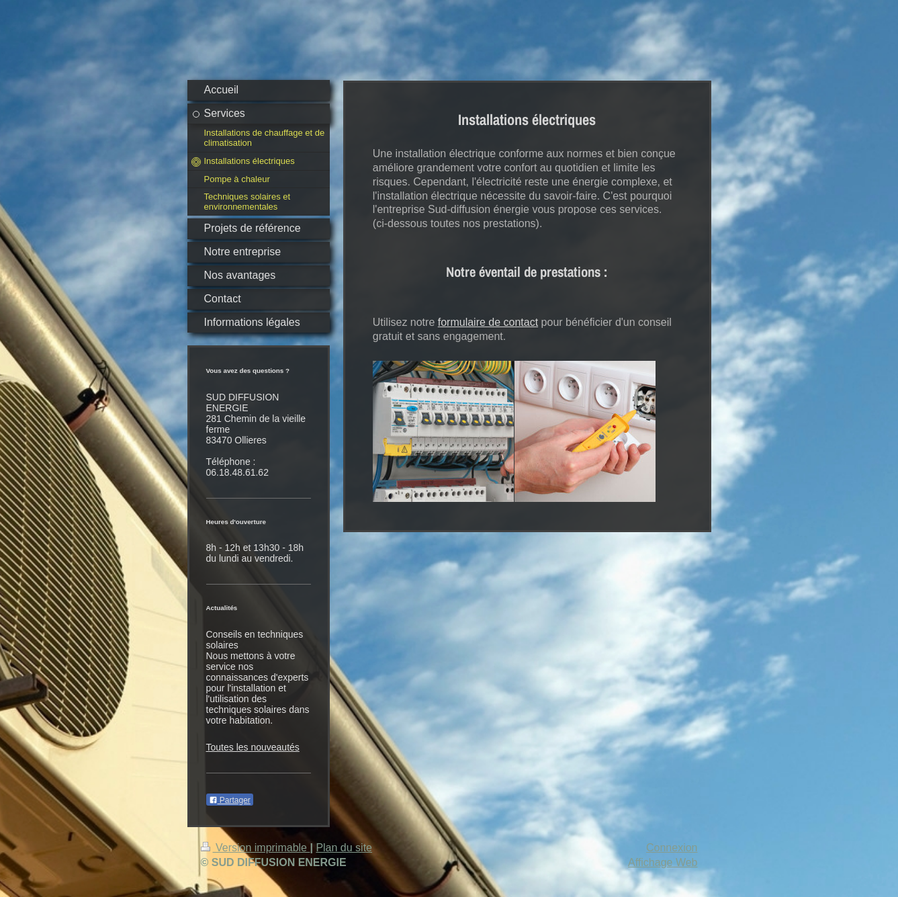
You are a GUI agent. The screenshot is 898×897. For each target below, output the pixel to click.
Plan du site (344, 847)
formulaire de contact (488, 322)
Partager (230, 800)
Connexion (672, 847)
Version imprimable (255, 847)
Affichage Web (662, 862)
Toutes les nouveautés (253, 747)
